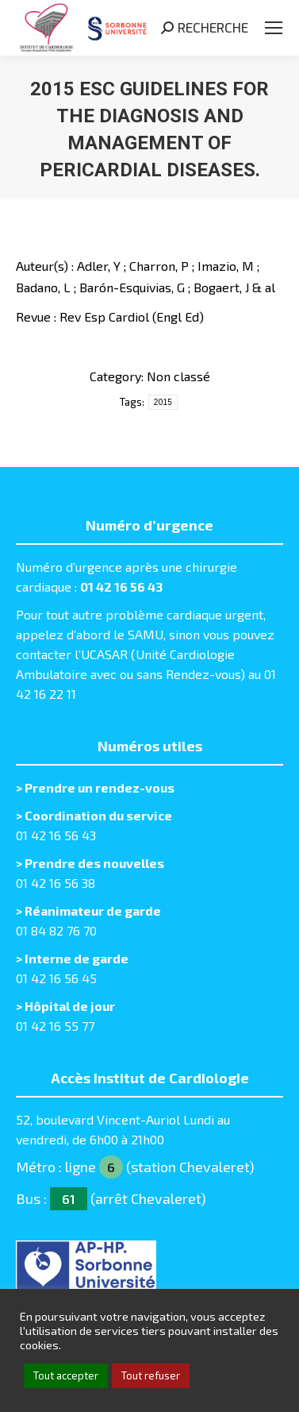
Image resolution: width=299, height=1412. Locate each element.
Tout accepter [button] (65, 1375)
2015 (163, 402)
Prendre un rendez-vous (99, 787)
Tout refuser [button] (150, 1375)
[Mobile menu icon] (273, 27)
